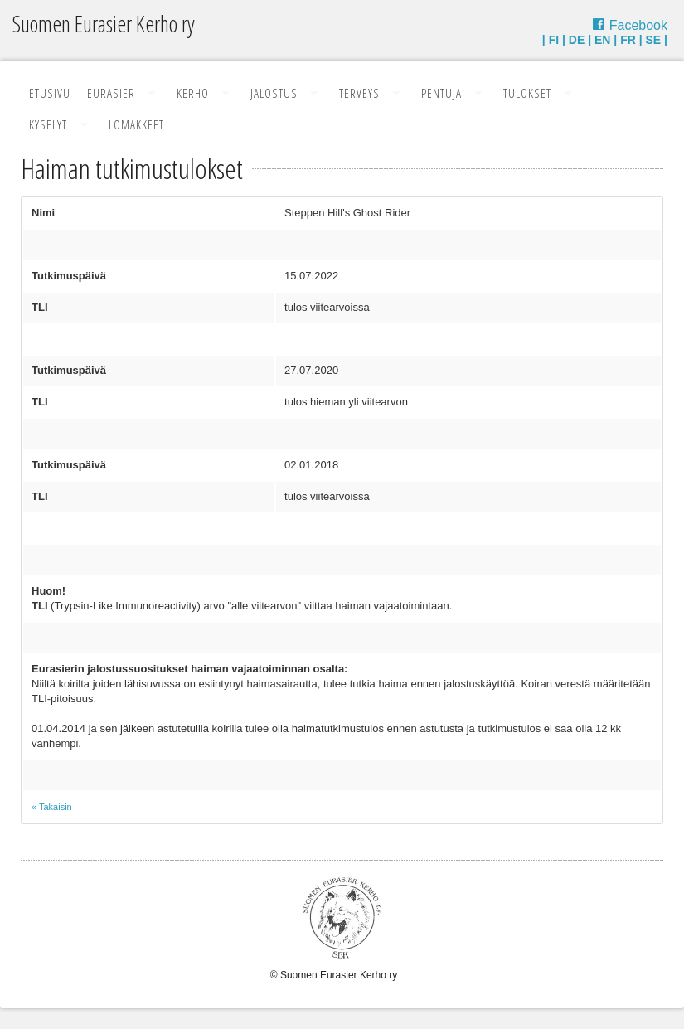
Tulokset (527, 93)
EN (602, 39)
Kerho (193, 93)
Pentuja (441, 93)
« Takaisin (52, 807)
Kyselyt (48, 124)
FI (554, 39)
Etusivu (49, 93)
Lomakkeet (136, 124)
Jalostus (274, 93)
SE (654, 39)
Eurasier (111, 93)
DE (577, 39)
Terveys (359, 93)
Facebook (638, 25)
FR (628, 39)
